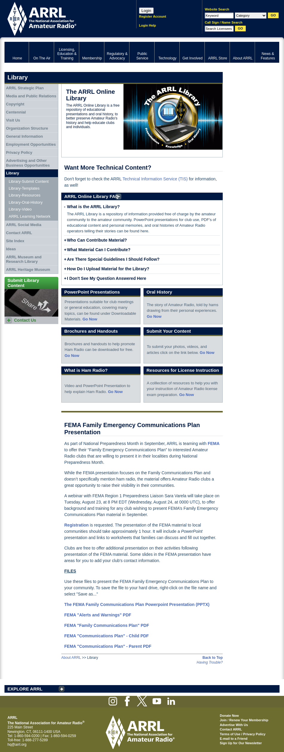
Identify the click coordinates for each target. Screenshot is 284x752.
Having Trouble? (210, 662)
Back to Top (212, 658)
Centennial (16, 112)
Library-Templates (24, 188)
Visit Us (13, 120)
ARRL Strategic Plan (25, 88)
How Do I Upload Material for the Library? (108, 268)
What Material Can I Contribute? (98, 249)
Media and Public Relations (31, 96)
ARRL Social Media (23, 224)
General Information (24, 136)
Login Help (147, 25)
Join (223, 720)
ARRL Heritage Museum (28, 269)
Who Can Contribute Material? (97, 240)
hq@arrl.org (17, 744)
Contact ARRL (19, 233)
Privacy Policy (19, 152)
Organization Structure (27, 128)
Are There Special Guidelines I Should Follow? (113, 259)
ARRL (62, 18)
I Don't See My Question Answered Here (106, 278)
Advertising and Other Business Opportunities (28, 163)
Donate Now (229, 715)
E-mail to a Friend (233, 738)
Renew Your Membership (248, 720)
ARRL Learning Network (30, 216)
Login (146, 10)
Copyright (15, 104)
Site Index (15, 241)
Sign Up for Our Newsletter (241, 743)
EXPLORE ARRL (24, 688)
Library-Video (20, 209)
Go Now (90, 319)
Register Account (152, 16)
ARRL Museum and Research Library (24, 259)
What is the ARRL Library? (93, 206)
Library (12, 173)
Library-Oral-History (25, 202)
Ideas (11, 249)
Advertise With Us (234, 725)
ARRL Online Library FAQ (91, 196)
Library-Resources (24, 195)
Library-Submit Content (29, 181)
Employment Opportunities (31, 144)
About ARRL (71, 658)
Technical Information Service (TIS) (155, 179)
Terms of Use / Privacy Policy (242, 734)
